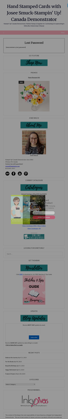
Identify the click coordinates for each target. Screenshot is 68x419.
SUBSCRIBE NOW (44, 217)
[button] (42, 203)
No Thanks (43, 221)
